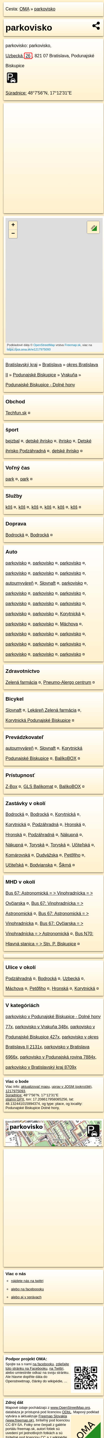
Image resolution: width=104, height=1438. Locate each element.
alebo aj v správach (26, 1297)
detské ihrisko (39, 441)
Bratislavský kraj (22, 364)
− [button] (13, 234)
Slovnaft (48, 583)
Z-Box (11, 786)
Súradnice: (16, 93)
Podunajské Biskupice (34, 375)
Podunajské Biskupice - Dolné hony (40, 384)
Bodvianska (41, 865)
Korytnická (70, 613)
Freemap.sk (73, 345)
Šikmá (65, 865)
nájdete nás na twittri (27, 1281)
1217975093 (15, 1091)
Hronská (73, 824)
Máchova (69, 624)
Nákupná (69, 834)
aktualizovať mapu (35, 1086)
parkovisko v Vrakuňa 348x (41, 1026)
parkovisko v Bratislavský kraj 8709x (41, 1067)
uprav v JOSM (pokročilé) (71, 1086)
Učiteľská (81, 845)
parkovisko (44, 9)
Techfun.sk (16, 413)
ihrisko (65, 441)
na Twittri (56, 1368)
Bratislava (52, 364)
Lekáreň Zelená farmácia (52, 710)
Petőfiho (72, 855)
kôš (9, 507)
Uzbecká (19, 56)
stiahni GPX (15, 1099)
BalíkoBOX (65, 758)
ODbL (66, 1412)
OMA (25, 9)
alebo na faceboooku (27, 1289)
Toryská (36, 845)
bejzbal (13, 441)
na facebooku (43, 1364)
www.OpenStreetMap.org (70, 1407)
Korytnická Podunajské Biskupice (38, 720)
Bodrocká (15, 535)
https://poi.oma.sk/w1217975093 (28, 349)
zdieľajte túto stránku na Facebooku (37, 1366)
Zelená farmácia (21, 682)
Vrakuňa (69, 375)
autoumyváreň (19, 583)
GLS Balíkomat (38, 786)
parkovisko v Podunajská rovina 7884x (57, 1057)
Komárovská (18, 855)
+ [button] (13, 225)
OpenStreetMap (44, 345)
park (10, 479)
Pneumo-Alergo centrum (67, 682)
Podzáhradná (45, 824)
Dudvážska (47, 855)
